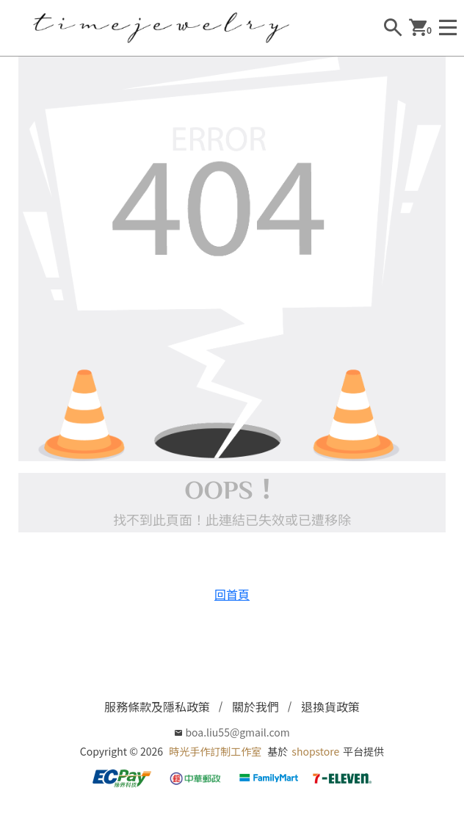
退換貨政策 (330, 706)
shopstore (315, 751)
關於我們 (255, 706)
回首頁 (232, 594)
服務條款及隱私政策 (157, 706)
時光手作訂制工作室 (215, 751)
